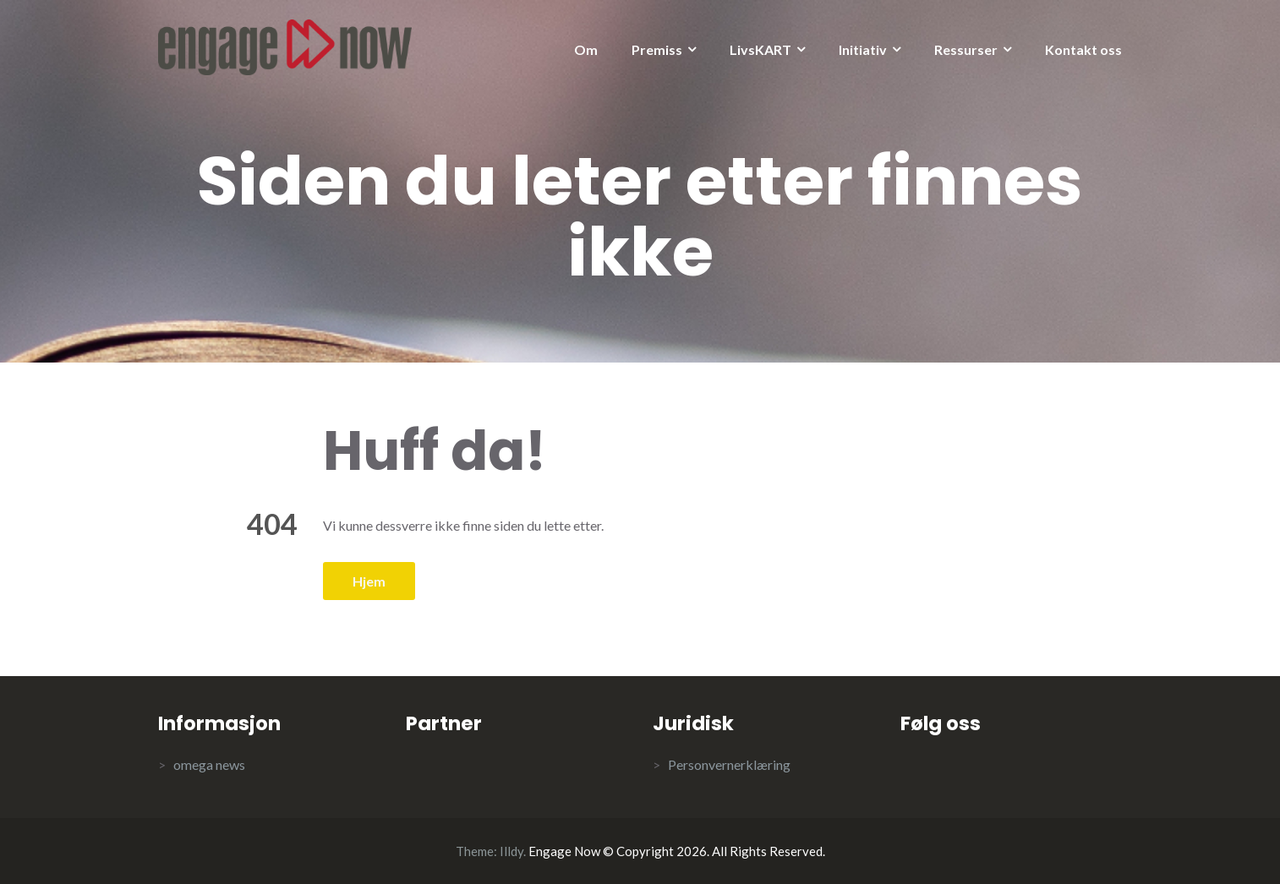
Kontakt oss (1083, 49)
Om (586, 49)
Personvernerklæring (729, 764)
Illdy (511, 851)
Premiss (657, 49)
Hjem (369, 581)
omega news (209, 764)
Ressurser (966, 49)
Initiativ (863, 49)
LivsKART (760, 49)
